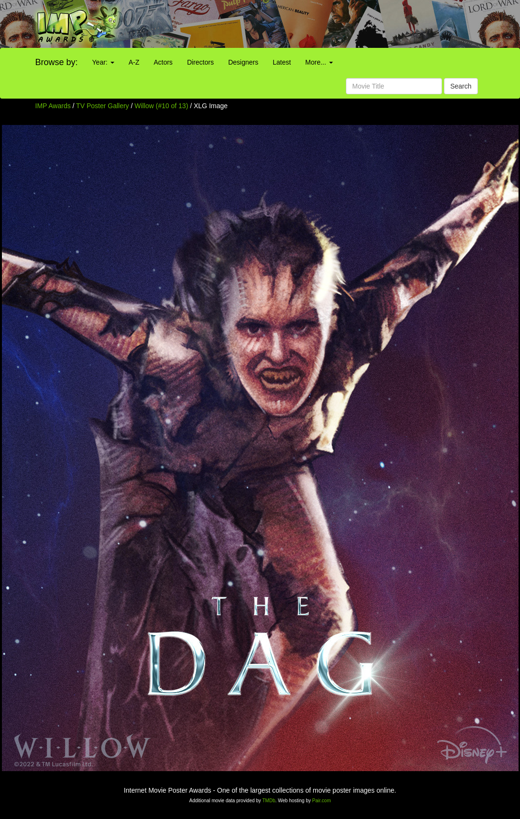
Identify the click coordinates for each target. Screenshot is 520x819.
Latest (282, 62)
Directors (200, 62)
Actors (163, 62)
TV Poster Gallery (102, 106)
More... (318, 62)
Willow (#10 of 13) (161, 106)
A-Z (134, 62)
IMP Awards (53, 106)
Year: (103, 62)
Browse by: (56, 62)
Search (460, 86)
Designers (243, 62)
